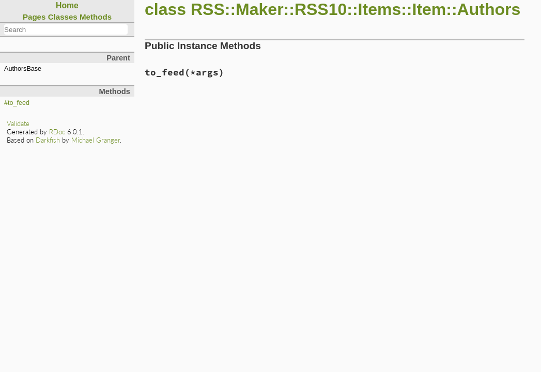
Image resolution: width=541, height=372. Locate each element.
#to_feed (16, 102)
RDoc (57, 132)
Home (67, 5)
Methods (96, 16)
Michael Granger (95, 140)
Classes (63, 16)
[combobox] (66, 29)
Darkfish (48, 140)
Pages (34, 16)
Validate (18, 123)
